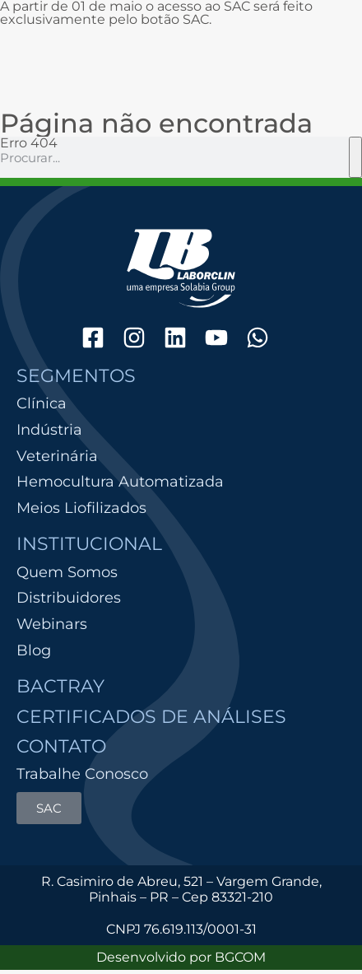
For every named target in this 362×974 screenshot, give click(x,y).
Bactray (60, 686)
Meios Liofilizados (81, 508)
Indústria (49, 430)
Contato (61, 746)
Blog (33, 650)
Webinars (51, 624)
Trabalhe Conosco (82, 774)
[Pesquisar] (355, 157)
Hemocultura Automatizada (120, 482)
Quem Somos (67, 572)
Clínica (41, 403)
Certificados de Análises (151, 717)
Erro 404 (29, 143)
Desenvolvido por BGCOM (181, 957)
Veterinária (57, 456)
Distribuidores (68, 598)
